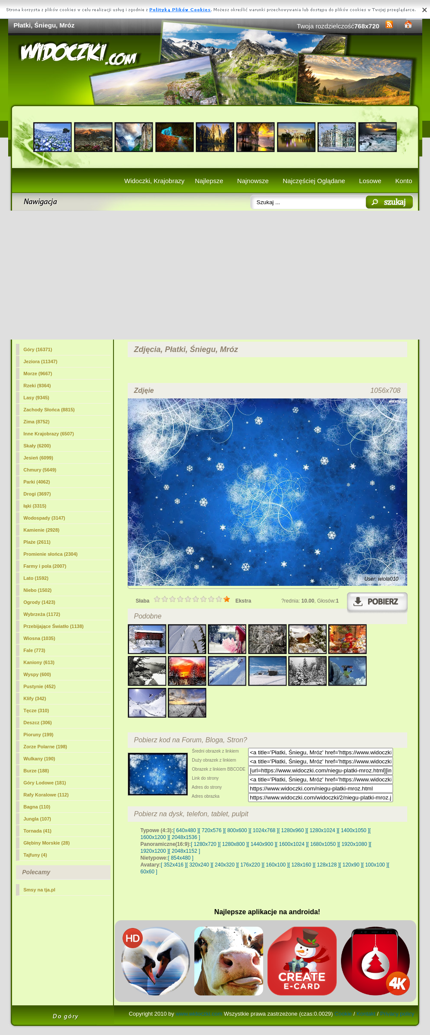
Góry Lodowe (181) (45, 782)
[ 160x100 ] (276, 865)
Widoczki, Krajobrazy (154, 180)
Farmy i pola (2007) (45, 566)
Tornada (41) (38, 830)
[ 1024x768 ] (264, 830)
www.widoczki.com (199, 1014)
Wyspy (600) (37, 674)
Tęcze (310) (36, 710)
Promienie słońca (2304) (51, 554)
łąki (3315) (35, 505)
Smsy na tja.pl (39, 889)
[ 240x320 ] (224, 865)
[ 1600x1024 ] (291, 844)
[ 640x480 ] (186, 830)
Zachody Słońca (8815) (49, 409)
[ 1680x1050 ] (323, 844)
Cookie (343, 1014)
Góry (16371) (38, 349)
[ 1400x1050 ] (353, 830)
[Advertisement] (215, 275)
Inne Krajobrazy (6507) (49, 433)
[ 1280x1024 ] (322, 830)
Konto (403, 180)
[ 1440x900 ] (262, 844)
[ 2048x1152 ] (184, 851)
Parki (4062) (37, 481)
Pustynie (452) (40, 686)
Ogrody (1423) (39, 602)
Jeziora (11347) (41, 361)
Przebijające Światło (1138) (54, 626)
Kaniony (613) (39, 662)
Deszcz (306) (38, 722)
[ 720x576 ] (211, 830)
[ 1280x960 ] (292, 830)
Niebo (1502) (38, 590)
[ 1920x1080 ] (354, 844)
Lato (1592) (36, 578)
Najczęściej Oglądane (314, 180)
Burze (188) (36, 770)
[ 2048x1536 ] (184, 837)
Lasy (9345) (36, 397)
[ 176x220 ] (250, 865)
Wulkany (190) (39, 758)
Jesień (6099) (38, 457)
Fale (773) (35, 650)
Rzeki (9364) (37, 385)
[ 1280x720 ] (205, 844)
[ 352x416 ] (173, 865)
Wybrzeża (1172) (42, 614)
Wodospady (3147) (44, 518)
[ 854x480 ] (181, 858)
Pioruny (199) (39, 734)
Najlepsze (209, 180)
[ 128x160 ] (301, 865)
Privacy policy (397, 1014)
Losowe (370, 180)
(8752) (37, 421)
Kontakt (365, 1014)
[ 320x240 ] (199, 865)
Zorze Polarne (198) (45, 746)
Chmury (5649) (40, 469)
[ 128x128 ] (326, 865)
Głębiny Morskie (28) (47, 842)
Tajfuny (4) (35, 854)
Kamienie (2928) (42, 530)
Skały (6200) (37, 445)
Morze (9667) (38, 373)
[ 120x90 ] (351, 865)
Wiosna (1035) (39, 638)
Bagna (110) (37, 806)
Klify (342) (35, 698)
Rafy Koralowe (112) (46, 794)
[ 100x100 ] (375, 865)
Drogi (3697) (37, 493)
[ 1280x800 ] (233, 844)
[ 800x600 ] (237, 830)
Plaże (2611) (37, 542)
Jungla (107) (37, 818)
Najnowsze (253, 180)
